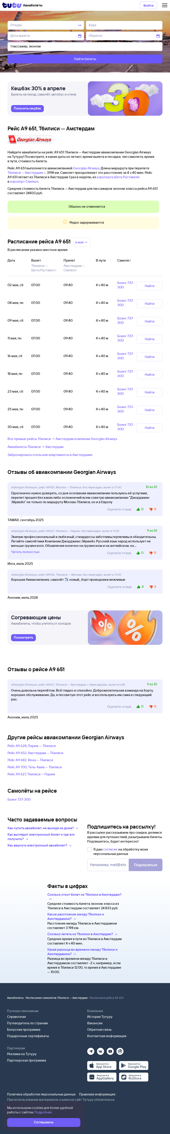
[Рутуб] (120, 1050)
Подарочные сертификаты (28, 1036)
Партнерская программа (26, 1060)
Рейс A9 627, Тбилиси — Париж (31, 774)
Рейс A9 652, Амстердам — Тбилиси (35, 753)
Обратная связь (99, 1029)
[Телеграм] (90, 1050)
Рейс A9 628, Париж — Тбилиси (32, 746)
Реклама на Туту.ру (22, 1054)
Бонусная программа (23, 1029)
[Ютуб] (110, 1050)
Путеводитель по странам (27, 1023)
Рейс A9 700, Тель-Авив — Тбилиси (35, 767)
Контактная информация (106, 1036)
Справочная (16, 1017)
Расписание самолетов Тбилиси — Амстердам (56, 997)
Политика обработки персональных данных (41, 1094)
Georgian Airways (86, 168)
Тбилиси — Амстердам (25, 172)
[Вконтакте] (100, 1050)
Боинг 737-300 (19, 799)
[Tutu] (12, 5)
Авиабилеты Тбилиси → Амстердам (36, 447)
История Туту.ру (99, 1017)
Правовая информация (97, 1094)
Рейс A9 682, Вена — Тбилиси (30, 760)
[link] (27, 109)
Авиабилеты (15, 997)
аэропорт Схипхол (24, 181)
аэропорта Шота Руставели (118, 177)
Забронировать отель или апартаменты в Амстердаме (50, 455)
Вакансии (94, 1023)
